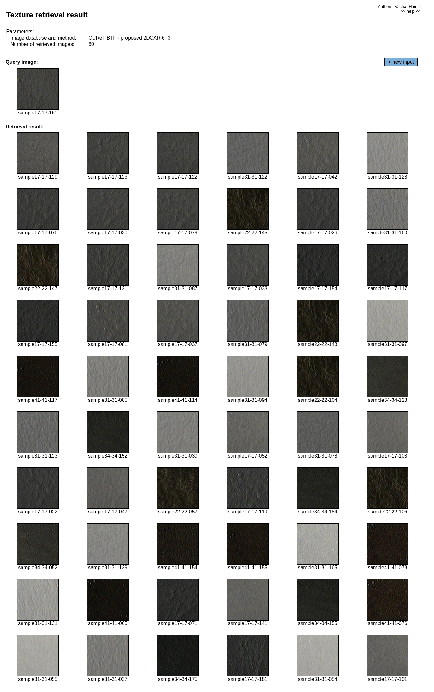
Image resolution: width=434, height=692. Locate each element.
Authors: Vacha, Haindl (399, 6)
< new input (401, 62)
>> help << (410, 11)
